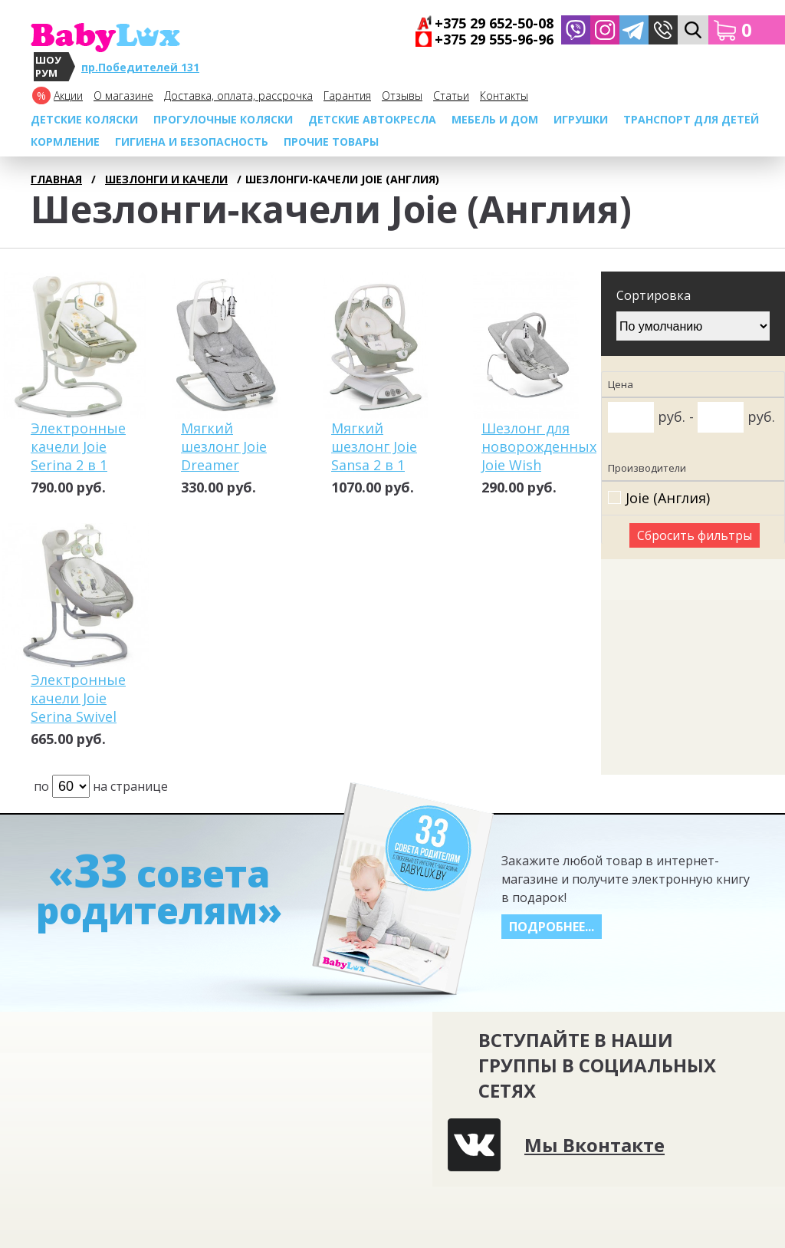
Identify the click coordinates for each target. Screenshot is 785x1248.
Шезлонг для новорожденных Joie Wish (538, 446)
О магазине (123, 95)
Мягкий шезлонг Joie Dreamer (224, 446)
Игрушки (580, 119)
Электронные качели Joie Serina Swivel (78, 698)
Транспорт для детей (691, 119)
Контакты (504, 95)
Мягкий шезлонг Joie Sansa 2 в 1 (374, 446)
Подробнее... (551, 926)
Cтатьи (451, 95)
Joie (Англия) (668, 498)
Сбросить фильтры (694, 535)
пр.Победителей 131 (140, 67)
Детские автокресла (372, 119)
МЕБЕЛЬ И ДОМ (495, 119)
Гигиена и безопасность (191, 141)
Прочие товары (331, 141)
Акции (68, 95)
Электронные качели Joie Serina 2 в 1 (78, 446)
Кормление (65, 141)
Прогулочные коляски (223, 119)
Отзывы (402, 95)
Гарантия (347, 95)
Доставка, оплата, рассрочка (238, 95)
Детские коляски (84, 119)
